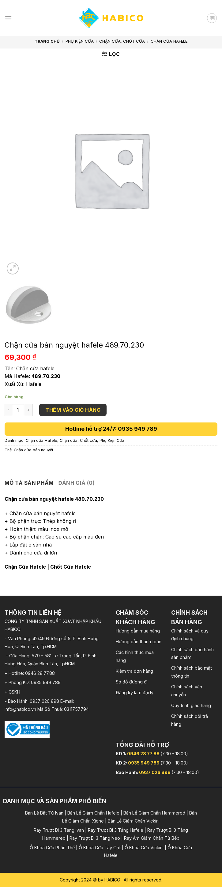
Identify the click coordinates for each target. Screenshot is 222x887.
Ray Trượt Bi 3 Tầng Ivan (59, 830)
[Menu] (8, 17)
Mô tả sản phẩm (29, 483)
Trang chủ (47, 41)
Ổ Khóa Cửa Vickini (144, 847)
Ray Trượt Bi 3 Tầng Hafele (115, 830)
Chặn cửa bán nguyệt (33, 450)
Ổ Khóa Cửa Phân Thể (52, 847)
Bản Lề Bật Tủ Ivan (44, 812)
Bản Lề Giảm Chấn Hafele (93, 812)
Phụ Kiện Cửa (80, 41)
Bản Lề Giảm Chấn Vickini (134, 820)
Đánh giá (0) (76, 483)
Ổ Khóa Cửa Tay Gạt (100, 847)
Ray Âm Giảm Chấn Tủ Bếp (151, 838)
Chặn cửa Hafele (169, 41)
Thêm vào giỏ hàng (72, 410)
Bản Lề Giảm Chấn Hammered (154, 812)
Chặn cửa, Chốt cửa (122, 41)
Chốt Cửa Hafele (70, 567)
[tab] (29, 483)
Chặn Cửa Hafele (25, 567)
